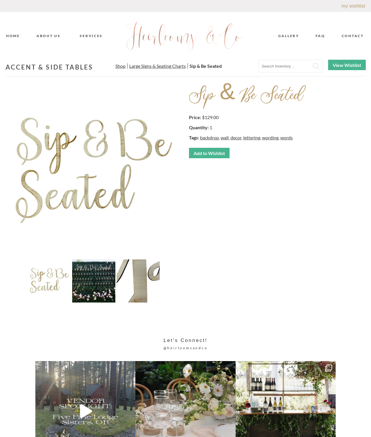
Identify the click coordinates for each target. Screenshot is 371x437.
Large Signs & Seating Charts (157, 66)
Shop (120, 66)
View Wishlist (347, 65)
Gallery (288, 36)
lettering (251, 137)
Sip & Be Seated (206, 66)
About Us (50, 36)
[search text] (290, 66)
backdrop (209, 137)
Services (93, 36)
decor (235, 137)
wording (270, 137)
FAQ (320, 36)
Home (13, 36)
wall (225, 137)
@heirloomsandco (185, 348)
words (286, 137)
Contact (353, 36)
